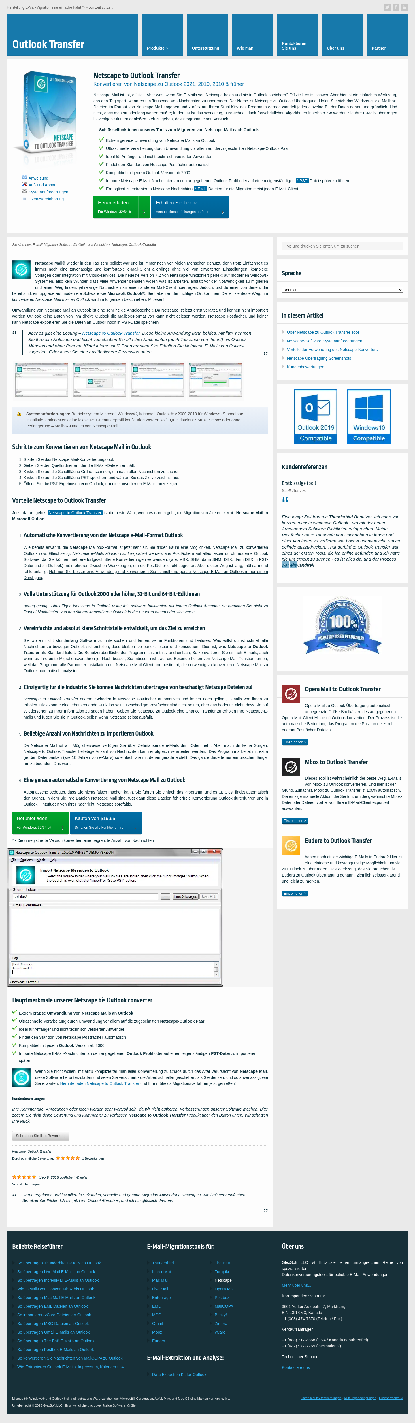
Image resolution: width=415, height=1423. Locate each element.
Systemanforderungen (48, 192)
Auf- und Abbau (42, 185)
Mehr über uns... (296, 1285)
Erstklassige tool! (299, 483)
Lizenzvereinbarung (46, 199)
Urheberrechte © (391, 1398)
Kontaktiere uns (296, 1367)
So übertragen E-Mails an (56, 1271)
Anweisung (38, 178)
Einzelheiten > (295, 742)
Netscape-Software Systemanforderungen (324, 341)
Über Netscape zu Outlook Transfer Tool (323, 332)
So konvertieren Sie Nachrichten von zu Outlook (70, 1358)
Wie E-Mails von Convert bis (55, 1289)
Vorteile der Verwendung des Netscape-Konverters (332, 349)
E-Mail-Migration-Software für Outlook (61, 245)
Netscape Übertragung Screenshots (319, 358)
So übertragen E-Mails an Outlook (59, 1263)
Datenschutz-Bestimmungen (321, 1398)
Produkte (101, 245)
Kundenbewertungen (305, 367)
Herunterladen (99, 1083)
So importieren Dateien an (54, 1315)
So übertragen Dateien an (52, 1306)
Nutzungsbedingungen (360, 1398)
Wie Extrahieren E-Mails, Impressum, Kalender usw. (71, 1366)
